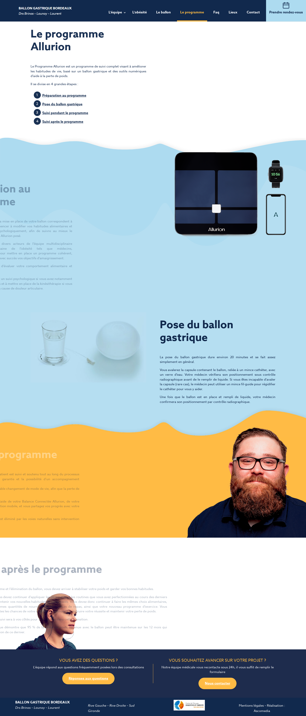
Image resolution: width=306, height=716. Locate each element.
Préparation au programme (64, 95)
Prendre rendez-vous (286, 12)
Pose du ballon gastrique (62, 104)
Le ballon (163, 12)
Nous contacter (217, 683)
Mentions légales (251, 705)
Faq (216, 12)
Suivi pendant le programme (65, 113)
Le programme (192, 12)
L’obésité (139, 12)
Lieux (233, 12)
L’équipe (115, 12)
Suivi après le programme (62, 121)
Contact (253, 12)
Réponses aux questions (88, 678)
